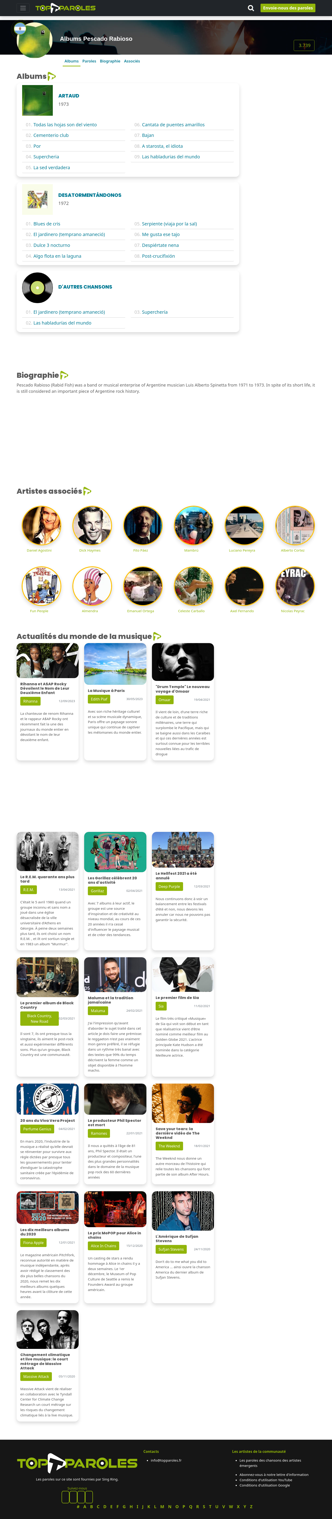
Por (37, 146)
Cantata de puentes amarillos (173, 124)
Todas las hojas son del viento (65, 124)
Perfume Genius (37, 1129)
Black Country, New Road (39, 1018)
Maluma (98, 1010)
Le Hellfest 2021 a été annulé (176, 876)
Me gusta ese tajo (161, 234)
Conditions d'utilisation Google (265, 1485)
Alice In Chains (103, 1245)
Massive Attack (36, 1376)
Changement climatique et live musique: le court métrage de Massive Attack (45, 1361)
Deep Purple (169, 886)
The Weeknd (169, 1146)
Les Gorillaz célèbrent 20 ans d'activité (112, 880)
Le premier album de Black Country (47, 1005)
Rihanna (30, 701)
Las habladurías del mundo (62, 323)
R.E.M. (28, 889)
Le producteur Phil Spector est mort (114, 1123)
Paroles (89, 61)
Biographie (110, 61)
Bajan (148, 135)
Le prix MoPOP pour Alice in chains (114, 1235)
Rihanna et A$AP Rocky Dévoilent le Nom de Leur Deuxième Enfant (44, 688)
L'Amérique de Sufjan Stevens (177, 1239)
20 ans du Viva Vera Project (47, 1120)
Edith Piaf (99, 699)
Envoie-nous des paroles (288, 8)
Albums (72, 61)
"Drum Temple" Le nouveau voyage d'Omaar (183, 689)
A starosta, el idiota (162, 146)
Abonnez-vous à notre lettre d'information (274, 1474)
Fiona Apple (33, 1242)
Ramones (99, 1133)
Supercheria (46, 157)
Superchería (155, 312)
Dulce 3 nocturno (51, 245)
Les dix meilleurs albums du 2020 (44, 1232)
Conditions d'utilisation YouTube (266, 1480)
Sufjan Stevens (171, 1249)
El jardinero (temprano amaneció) (69, 234)
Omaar (165, 699)
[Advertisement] (280, 101)
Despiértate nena (160, 245)
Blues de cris (46, 224)
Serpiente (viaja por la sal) (169, 224)
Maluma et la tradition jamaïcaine (110, 1000)
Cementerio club (51, 135)
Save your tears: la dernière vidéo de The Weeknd (178, 1133)
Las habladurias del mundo (171, 157)
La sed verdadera (51, 167)
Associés (132, 61)
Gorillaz (97, 890)
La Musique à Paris (106, 690)
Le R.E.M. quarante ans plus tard (47, 879)
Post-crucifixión (158, 256)
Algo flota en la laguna (57, 256)
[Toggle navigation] (23, 8)
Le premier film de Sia (177, 997)
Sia (161, 1006)
